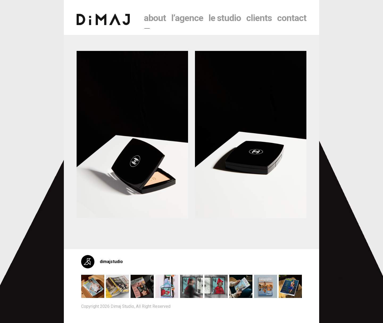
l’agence (187, 18)
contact (291, 18)
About (155, 18)
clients (259, 18)
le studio (225, 18)
